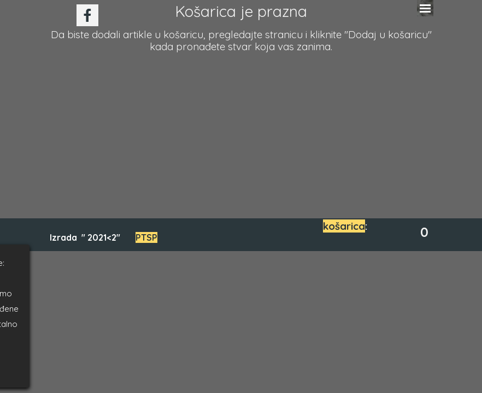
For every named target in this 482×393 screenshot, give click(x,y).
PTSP (146, 237)
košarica (344, 226)
